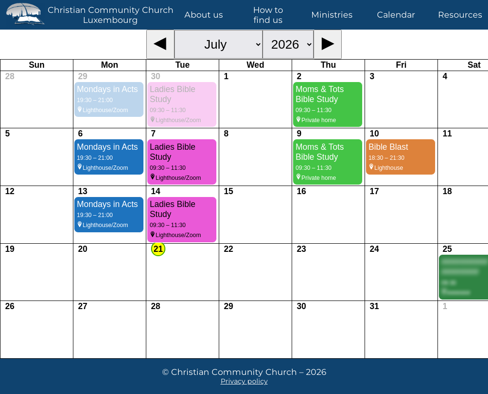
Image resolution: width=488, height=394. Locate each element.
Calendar (396, 15)
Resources (460, 15)
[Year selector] (288, 44)
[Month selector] (218, 44)
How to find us (268, 15)
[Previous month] (160, 44)
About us (203, 15)
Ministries (332, 15)
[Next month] (328, 44)
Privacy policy (244, 381)
